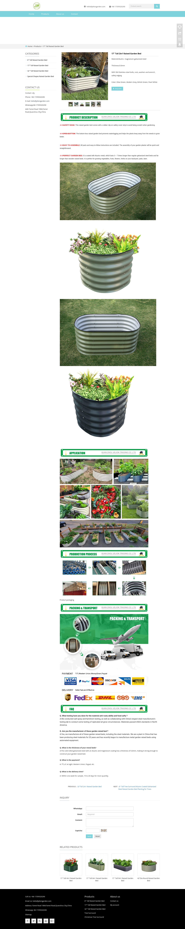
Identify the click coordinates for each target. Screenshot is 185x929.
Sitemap (28, 914)
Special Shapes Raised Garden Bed (40, 76)
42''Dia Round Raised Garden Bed (148, 879)
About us (60, 14)
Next (105, 76)
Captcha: (78, 830)
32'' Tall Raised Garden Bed (37, 71)
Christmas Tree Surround (94, 917)
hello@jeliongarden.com (96, 6)
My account (114, 905)
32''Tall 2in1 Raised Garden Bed (89, 786)
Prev (65, 76)
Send (89, 836)
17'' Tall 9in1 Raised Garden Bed (122, 879)
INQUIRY (117, 88)
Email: (79, 814)
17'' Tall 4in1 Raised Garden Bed (71, 879)
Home (31, 14)
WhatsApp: (78, 808)
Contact (74, 14)
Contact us (114, 901)
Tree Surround (90, 913)
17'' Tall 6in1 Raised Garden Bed (96, 879)
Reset (97, 836)
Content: (78, 820)
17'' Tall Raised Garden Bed (53, 46)
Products (45, 14)
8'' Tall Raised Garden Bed (37, 60)
